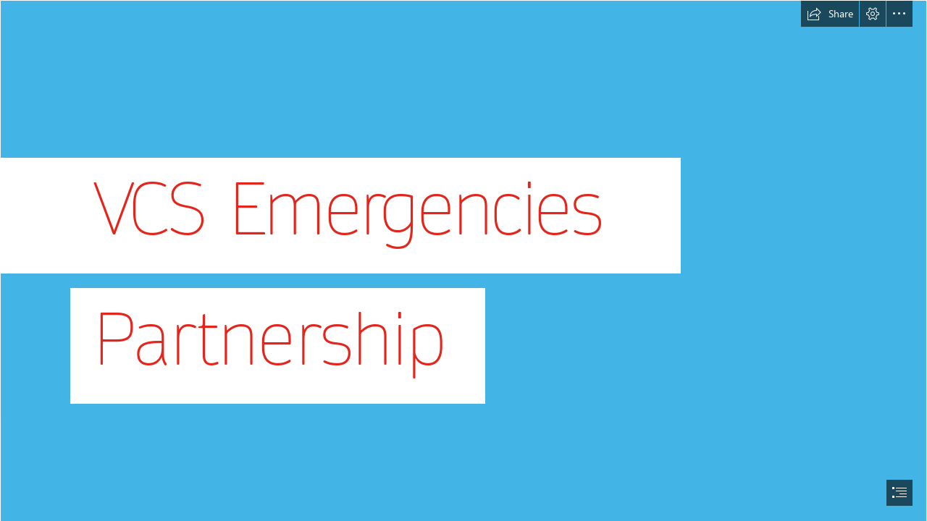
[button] (830, 14)
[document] (463, 260)
